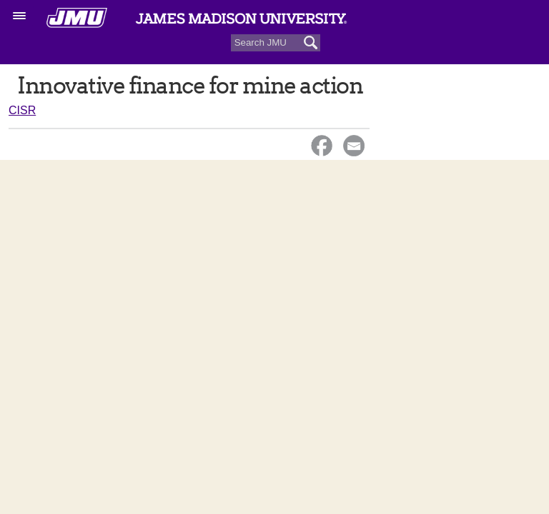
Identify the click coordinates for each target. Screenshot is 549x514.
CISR (22, 110)
